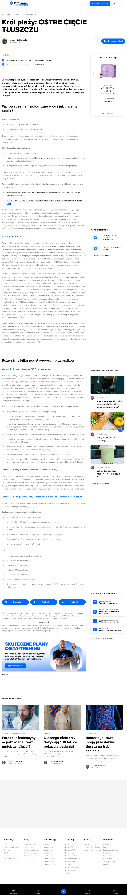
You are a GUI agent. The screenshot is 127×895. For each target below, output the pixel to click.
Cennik (26, 859)
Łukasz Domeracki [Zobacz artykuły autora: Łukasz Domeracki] (15, 761)
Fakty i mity (107, 856)
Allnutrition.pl (48, 847)
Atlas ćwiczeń (108, 844)
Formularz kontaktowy (91, 847)
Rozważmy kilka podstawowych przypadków (25, 64)
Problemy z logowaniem (92, 850)
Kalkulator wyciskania (71, 867)
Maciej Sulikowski (18, 40)
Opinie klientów (29, 844)
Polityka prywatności (11, 847)
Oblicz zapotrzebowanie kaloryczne (111, 612)
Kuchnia (106, 847)
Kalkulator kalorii (69, 853)
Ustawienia (113, 893)
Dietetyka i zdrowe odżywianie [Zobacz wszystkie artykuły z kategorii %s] (13, 733)
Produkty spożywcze (111, 850)
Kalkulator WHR (69, 850)
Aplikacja (7, 856)
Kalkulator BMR (69, 847)
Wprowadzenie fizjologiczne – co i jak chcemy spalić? (29, 60)
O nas (6, 844)
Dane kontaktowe (10, 859)
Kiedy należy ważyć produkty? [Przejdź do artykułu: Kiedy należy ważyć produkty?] (106, 439)
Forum (105, 865)
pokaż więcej (44, 622)
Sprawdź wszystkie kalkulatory (102, 638)
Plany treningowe (30, 856)
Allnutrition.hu (49, 859)
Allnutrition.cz (48, 850)
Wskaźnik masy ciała (111, 602)
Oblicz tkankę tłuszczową (111, 630)
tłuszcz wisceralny (42, 158)
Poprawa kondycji (29, 15)
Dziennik (13, 893)
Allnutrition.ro (48, 856)
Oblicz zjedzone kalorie (111, 621)
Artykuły (16, 15)
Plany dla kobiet (29, 847)
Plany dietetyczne (30, 853)
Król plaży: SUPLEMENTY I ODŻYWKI (112, 249)
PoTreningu (6, 15)
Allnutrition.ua (49, 862)
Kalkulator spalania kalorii (73, 859)
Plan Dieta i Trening (90, 844)
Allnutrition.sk (48, 853)
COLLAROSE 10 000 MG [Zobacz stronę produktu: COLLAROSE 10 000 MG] (107, 89)
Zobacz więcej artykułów (100, 256)
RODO (6, 853)
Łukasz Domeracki (103, 398)
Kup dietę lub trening (100, 4)
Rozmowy (88, 893)
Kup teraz (109, 113)
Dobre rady (107, 859)
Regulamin (7, 850)
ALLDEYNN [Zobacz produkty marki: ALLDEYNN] (108, 85)
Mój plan (38, 893)
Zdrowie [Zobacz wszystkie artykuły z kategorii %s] (47, 733)
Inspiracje (106, 853)
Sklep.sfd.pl (48, 844)
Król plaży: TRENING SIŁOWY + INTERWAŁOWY (110, 238)
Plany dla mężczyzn (31, 850)
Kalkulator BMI (69, 844)
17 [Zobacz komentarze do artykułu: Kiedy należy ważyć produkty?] (121, 430)
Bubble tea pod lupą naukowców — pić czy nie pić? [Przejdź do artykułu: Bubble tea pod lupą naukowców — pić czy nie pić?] (109, 474)
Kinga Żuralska (102, 434)
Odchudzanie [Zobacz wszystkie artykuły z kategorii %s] (91, 733)
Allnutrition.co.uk (50, 865)
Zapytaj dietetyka (109, 862)
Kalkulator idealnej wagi (72, 856)
